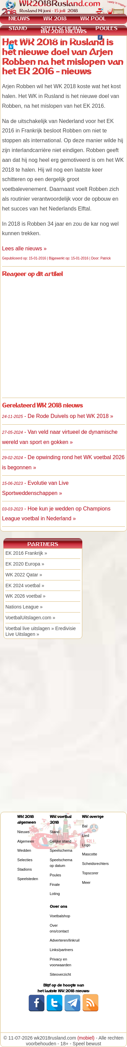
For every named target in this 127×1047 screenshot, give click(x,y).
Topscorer (90, 873)
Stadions (24, 869)
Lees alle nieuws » (24, 248)
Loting (55, 894)
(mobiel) (85, 1038)
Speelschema (61, 850)
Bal (84, 826)
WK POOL (93, 18)
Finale (55, 884)
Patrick (105, 258)
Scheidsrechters (95, 864)
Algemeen (25, 841)
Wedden (24, 850)
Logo (86, 845)
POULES (107, 28)
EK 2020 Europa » (24, 564)
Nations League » (24, 606)
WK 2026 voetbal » (25, 596)
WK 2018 (55, 18)
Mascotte (89, 854)
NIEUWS (19, 18)
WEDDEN (20, 38)
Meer (86, 882)
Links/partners (61, 950)
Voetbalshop (60, 916)
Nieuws (23, 832)
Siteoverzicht (60, 974)
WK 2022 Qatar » (23, 574)
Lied (85, 835)
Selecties (25, 860)
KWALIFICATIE (65, 38)
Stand (55, 832)
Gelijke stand (60, 841)
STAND (17, 28)
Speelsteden (27, 879)
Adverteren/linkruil (65, 940)
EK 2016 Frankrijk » (26, 553)
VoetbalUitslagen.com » (30, 617)
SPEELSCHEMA (61, 28)
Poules (55, 875)
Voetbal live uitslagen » (29, 628)
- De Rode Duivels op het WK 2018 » (57, 416)
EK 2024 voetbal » (24, 585)
